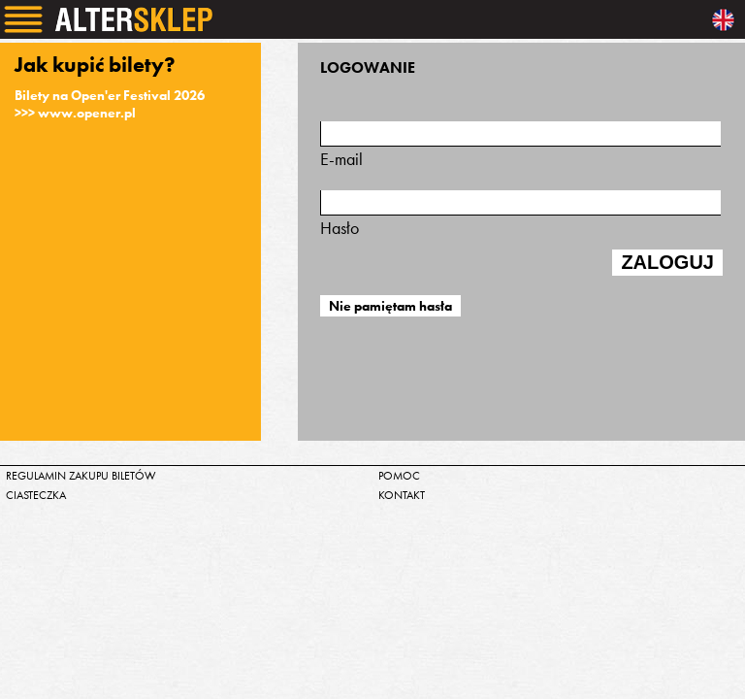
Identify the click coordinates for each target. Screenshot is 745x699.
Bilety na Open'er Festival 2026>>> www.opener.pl (110, 103)
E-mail (520, 145)
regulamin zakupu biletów (81, 475)
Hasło (520, 214)
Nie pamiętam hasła (390, 306)
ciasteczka (36, 495)
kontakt (401, 495)
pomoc (399, 475)
